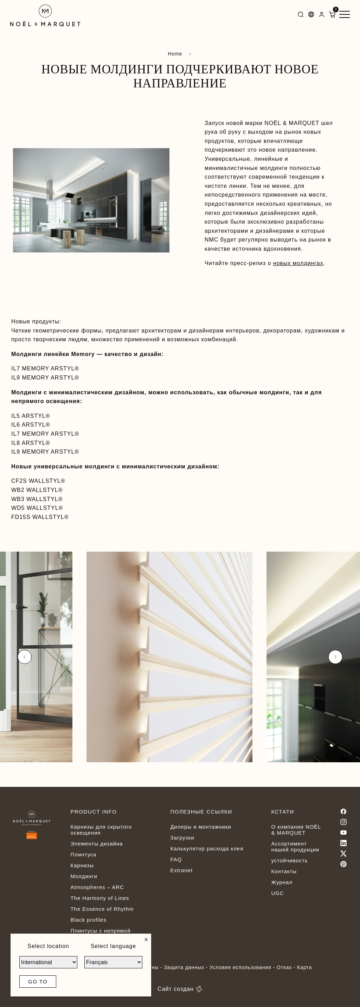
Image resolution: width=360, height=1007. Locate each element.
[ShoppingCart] (332, 15)
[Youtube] (343, 832)
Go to (37, 982)
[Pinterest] (343, 864)
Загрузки (182, 838)
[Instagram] (343, 821)
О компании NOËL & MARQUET (296, 830)
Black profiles (88, 920)
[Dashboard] (321, 15)
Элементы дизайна (96, 844)
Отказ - (287, 967)
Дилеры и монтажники (200, 827)
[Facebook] (343, 811)
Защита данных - (187, 967)
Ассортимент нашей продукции (295, 847)
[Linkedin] (343, 843)
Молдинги (83, 876)
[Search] (300, 15)
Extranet (181, 870)
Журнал (281, 882)
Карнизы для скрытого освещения (101, 830)
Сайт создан (180, 989)
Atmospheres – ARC (97, 887)
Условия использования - (243, 967)
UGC (277, 893)
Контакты (283, 871)
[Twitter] (343, 853)
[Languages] (311, 15)
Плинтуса (83, 854)
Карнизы (82, 865)
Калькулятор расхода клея (206, 848)
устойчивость (289, 860)
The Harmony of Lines (99, 898)
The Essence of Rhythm (102, 909)
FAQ (176, 859)
